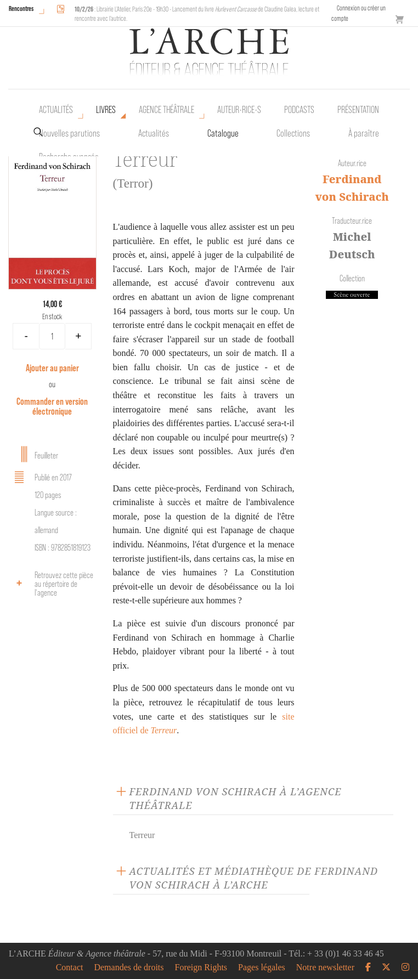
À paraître (363, 133)
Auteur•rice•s (239, 109)
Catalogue (223, 133)
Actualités (56, 109)
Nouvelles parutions (69, 133)
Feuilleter (34, 454)
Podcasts (299, 109)
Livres (106, 109)
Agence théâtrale (166, 109)
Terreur (142, 835)
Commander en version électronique (52, 406)
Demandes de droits (128, 967)
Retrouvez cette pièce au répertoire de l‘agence (52, 583)
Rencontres (21, 8)
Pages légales (261, 967)
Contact (69, 967)
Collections (293, 133)
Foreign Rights (201, 967)
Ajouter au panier (52, 368)
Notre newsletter (325, 967)
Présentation (358, 109)
